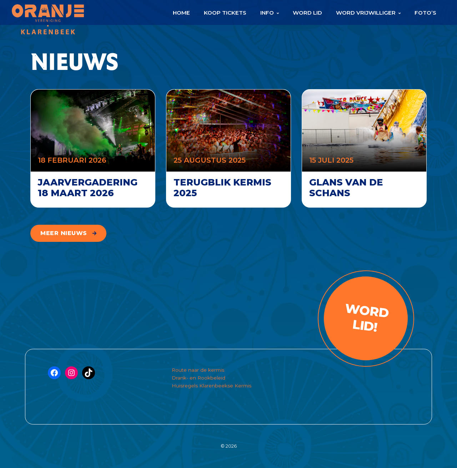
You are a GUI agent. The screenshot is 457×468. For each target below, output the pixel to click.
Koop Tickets (225, 12)
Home (181, 12)
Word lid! (366, 318)
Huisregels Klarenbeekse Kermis (211, 385)
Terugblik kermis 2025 (222, 188)
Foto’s (425, 12)
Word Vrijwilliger (366, 12)
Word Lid (307, 12)
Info (267, 12)
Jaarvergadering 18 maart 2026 (87, 188)
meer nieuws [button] (63, 233)
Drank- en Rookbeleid (198, 378)
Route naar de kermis (198, 370)
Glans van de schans (346, 188)
